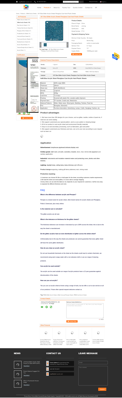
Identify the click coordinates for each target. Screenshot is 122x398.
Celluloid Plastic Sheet (22, 36)
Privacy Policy (27, 396)
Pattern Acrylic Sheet (22, 19)
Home (39, 7)
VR (96, 7)
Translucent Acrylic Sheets (23, 39)
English (104, 2)
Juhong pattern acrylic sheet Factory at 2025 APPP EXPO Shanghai (31, 362)
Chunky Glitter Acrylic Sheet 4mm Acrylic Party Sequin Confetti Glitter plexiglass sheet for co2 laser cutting (45, 343)
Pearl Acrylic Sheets (22, 25)
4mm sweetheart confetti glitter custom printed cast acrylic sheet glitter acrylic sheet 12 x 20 (84, 343)
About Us (57, 7)
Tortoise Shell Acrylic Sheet (23, 28)
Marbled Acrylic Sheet (22, 42)
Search (81, 2)
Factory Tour (66, 7)
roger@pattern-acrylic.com (25, 2)
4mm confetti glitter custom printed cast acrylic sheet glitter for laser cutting (71, 342)
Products (47, 7)
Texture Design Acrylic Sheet (24, 47)
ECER (96, 396)
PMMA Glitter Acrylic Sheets (50, 295)
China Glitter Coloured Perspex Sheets (41, 396)
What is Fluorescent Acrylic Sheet (31, 381)
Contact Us (88, 7)
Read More (26, 366)
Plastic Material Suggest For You (31, 372)
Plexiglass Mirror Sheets (23, 30)
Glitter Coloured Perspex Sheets (65, 295)
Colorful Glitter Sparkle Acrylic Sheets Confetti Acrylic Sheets (98, 341)
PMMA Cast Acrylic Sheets (80, 295)
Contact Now (77, 54)
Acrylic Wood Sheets (22, 44)
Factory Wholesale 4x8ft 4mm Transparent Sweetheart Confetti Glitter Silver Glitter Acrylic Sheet (58, 343)
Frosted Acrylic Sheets (22, 33)
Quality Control (77, 7)
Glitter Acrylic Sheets (31, 13)
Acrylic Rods (20, 50)
